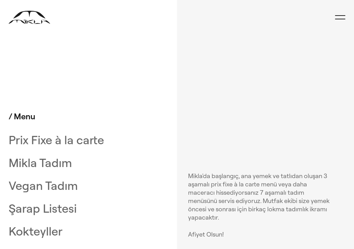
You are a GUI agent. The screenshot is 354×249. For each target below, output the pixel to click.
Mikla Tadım (40, 163)
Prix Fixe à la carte (56, 140)
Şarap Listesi (43, 208)
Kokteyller (36, 231)
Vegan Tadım (43, 185)
